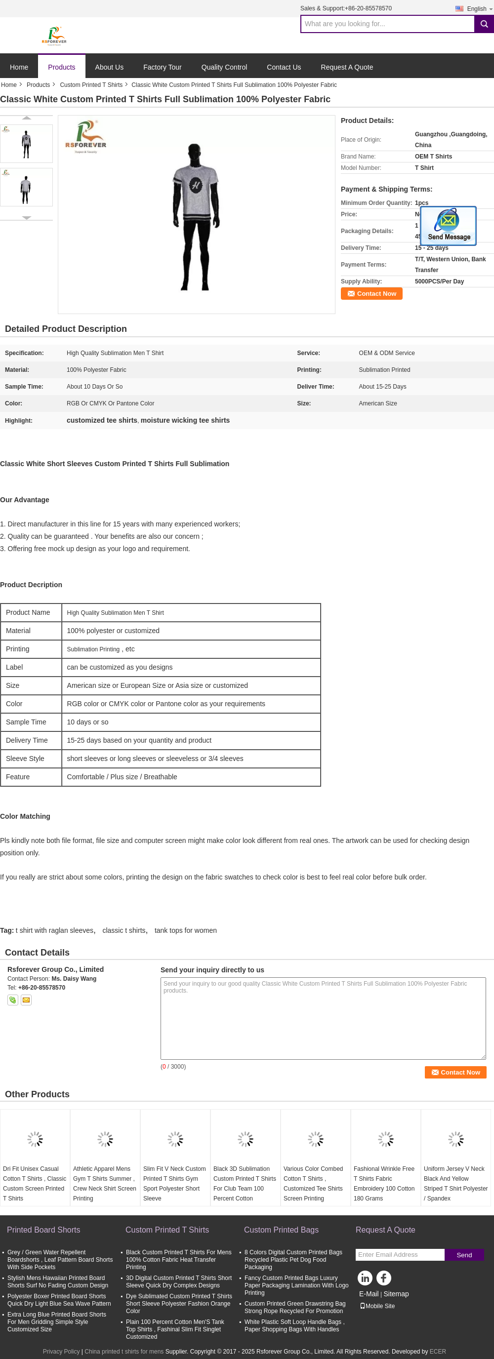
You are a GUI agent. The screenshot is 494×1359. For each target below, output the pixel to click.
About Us (109, 67)
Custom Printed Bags (281, 1230)
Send (464, 1255)
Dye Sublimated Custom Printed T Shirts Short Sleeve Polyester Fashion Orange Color (179, 1304)
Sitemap (396, 1294)
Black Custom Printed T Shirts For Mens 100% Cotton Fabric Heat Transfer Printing (179, 1260)
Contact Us (284, 67)
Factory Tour (162, 67)
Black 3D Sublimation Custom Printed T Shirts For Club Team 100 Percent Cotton (244, 1183)
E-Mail (369, 1294)
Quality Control (224, 67)
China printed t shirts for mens (124, 1351)
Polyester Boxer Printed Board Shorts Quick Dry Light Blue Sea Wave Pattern (59, 1300)
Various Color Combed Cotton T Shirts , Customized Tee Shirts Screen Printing (313, 1183)
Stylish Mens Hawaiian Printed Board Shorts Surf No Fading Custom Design (57, 1282)
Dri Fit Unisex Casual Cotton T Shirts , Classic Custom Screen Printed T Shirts (34, 1183)
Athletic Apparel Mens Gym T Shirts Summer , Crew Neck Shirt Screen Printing (104, 1183)
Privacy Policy (61, 1351)
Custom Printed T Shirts (91, 84)
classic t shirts (123, 930)
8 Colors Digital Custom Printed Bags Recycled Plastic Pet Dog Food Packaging (293, 1260)
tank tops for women (186, 930)
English (480, 8)
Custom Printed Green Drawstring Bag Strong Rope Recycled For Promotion (295, 1307)
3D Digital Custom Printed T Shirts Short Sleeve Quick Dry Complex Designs (179, 1282)
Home (19, 67)
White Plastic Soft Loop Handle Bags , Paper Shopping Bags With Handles (295, 1326)
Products (61, 67)
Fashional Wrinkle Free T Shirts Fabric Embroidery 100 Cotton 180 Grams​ (384, 1183)
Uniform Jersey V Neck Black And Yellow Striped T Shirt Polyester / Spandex (456, 1183)
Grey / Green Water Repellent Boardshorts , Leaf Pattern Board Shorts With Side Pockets (60, 1260)
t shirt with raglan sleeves (54, 930)
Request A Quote (347, 67)
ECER (438, 1351)
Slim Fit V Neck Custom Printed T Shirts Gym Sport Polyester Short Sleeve (174, 1183)
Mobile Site (377, 1306)
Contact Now (376, 293)
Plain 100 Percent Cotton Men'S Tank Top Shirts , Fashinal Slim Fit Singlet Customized (175, 1329)
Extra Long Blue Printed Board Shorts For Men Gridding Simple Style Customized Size (56, 1322)
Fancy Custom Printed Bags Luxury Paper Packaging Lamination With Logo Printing (297, 1285)
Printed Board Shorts (44, 1230)
